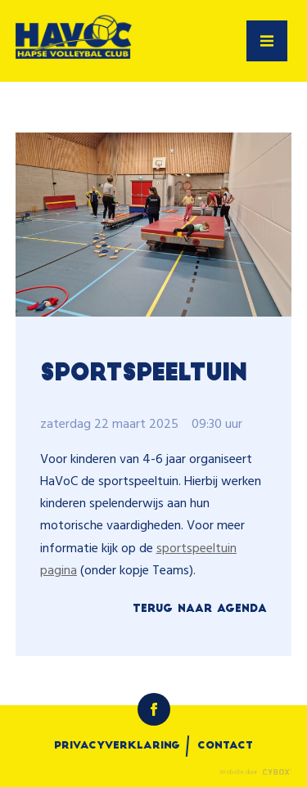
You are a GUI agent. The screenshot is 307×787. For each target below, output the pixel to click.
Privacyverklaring (117, 746)
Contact (225, 746)
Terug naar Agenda (200, 609)
